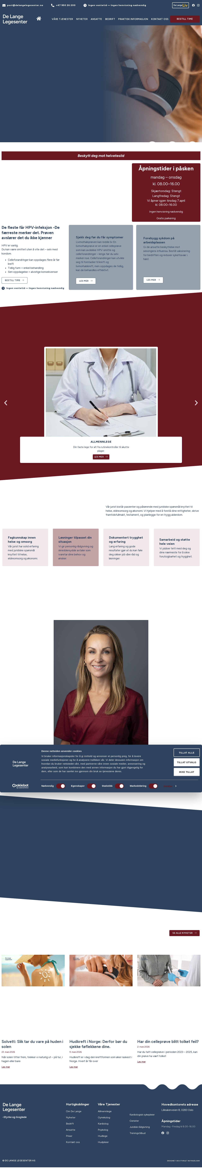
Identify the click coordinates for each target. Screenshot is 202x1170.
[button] (5, 404)
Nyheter (82, 19)
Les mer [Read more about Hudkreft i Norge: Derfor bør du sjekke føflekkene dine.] (73, 1069)
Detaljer (168, 1163)
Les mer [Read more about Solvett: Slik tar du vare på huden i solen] (6, 1069)
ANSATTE (96, 19)
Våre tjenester (62, 19)
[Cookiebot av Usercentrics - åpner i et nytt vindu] (20, 1163)
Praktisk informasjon (133, 19)
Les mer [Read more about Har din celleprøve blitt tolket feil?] (141, 1064)
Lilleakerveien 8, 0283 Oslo (177, 1112)
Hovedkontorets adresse (179, 1107)
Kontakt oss (160, 19)
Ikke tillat (175, 1149)
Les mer (101, 459)
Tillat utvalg (175, 1140)
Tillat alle (176, 1130)
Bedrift (110, 19)
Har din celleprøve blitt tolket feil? (168, 1044)
